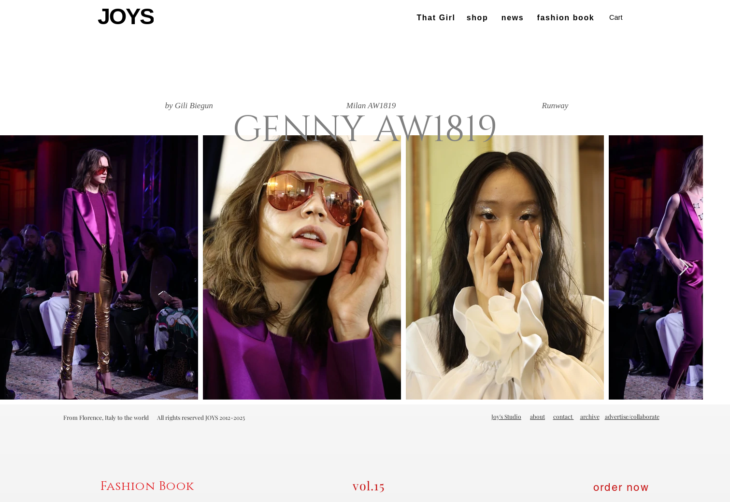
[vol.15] (369, 485)
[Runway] (555, 106)
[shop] (478, 18)
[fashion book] (567, 18)
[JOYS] (127, 16)
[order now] (622, 487)
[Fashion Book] (148, 486)
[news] (514, 18)
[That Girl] (437, 18)
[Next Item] (683, 267)
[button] (622, 18)
